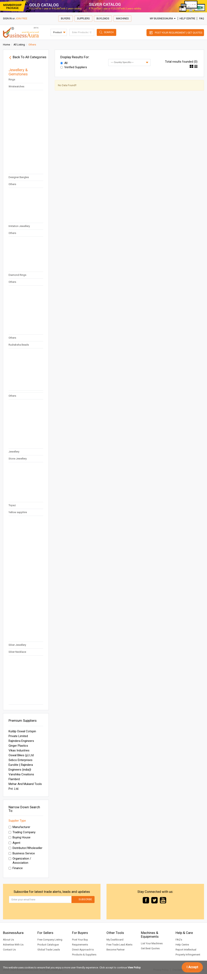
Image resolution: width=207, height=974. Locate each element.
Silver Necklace (17, 651)
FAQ (201, 18)
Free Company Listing (49, 939)
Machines (122, 18)
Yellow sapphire (18, 512)
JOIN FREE (21, 18)
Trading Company (22, 832)
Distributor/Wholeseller (25, 848)
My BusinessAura (163, 18)
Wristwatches (16, 86)
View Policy (134, 967)
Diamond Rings (17, 274)
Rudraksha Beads (19, 344)
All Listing (19, 44)
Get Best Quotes (150, 948)
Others (12, 184)
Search (109, 32)
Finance (16, 868)
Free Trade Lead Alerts (119, 944)
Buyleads (103, 18)
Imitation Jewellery (19, 226)
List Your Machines (152, 943)
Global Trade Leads (48, 949)
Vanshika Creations (21, 774)
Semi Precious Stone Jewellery (20, 449)
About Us (8, 939)
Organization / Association (20, 861)
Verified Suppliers (73, 67)
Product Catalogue (48, 944)
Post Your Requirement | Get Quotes (178, 32)
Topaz (12, 505)
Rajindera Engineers (21, 741)
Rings (12, 79)
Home (6, 44)
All (63, 63)
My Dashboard (114, 939)
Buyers (65, 18)
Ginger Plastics (18, 745)
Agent (14, 843)
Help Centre (187, 18)
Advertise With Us (13, 944)
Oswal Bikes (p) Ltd (21, 755)
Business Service (22, 853)
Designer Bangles (19, 177)
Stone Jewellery (18, 458)
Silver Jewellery (17, 644)
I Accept (192, 967)
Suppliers (83, 18)
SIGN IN (7, 18)
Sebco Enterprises (20, 760)
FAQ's (179, 939)
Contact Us (9, 949)
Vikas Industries (19, 750)
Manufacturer (19, 827)
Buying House (19, 837)
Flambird (14, 779)
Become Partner (115, 949)
